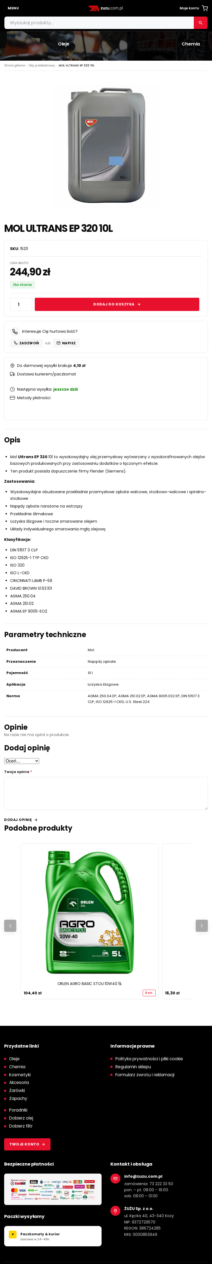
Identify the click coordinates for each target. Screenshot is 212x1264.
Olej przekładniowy (42, 65)
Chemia (17, 1067)
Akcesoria (19, 1083)
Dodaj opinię (18, 819)
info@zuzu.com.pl (143, 1176)
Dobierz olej (21, 1118)
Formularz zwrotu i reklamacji (144, 1075)
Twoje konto (27, 1144)
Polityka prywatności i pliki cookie (149, 1059)
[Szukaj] (201, 23)
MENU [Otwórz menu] (13, 8)
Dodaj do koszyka (117, 304)
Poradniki (18, 1110)
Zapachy (18, 1099)
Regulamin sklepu (133, 1067)
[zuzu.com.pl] (106, 8)
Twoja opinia (18, 771)
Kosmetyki (20, 1075)
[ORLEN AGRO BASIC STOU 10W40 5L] (89, 912)
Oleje (14, 1059)
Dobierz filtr (21, 1126)
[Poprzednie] (10, 926)
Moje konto (189, 8)
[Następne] (202, 926)
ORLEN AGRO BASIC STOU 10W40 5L (89, 983)
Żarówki (17, 1091)
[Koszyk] (205, 8)
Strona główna (14, 65)
